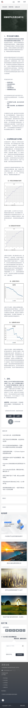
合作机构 (5, 682)
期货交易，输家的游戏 (20, 638)
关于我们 (5, 685)
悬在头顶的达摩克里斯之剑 (14, 563)
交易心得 (17, 7)
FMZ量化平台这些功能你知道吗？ (14, 536)
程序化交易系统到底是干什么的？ (14, 590)
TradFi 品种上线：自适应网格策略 (12, 435)
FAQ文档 (5, 680)
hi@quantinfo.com (8, 670)
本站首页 (4, 7)
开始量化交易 (4, 673)
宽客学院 (11, 7)
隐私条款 (22, 705)
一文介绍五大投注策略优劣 (8, 636)
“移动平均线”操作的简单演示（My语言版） (14, 617)
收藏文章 (5, 687)
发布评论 (19, 654)
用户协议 (5, 678)
